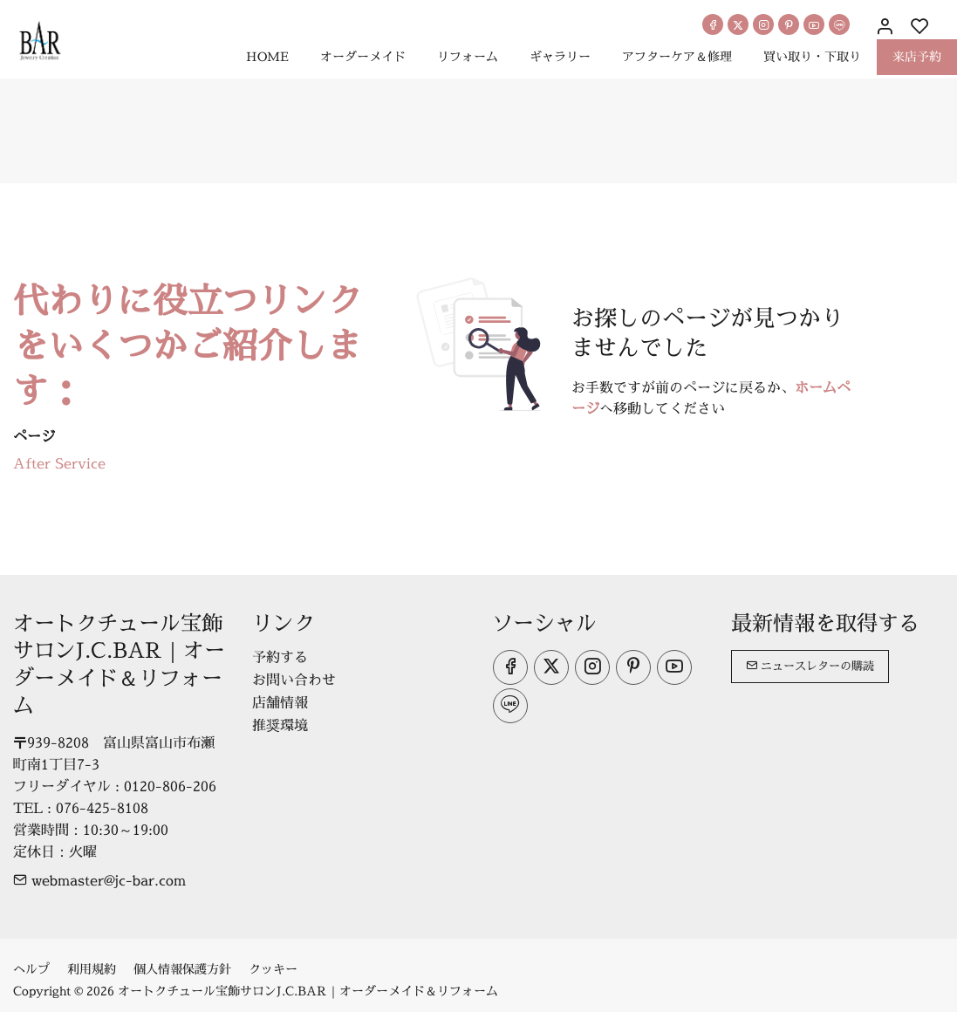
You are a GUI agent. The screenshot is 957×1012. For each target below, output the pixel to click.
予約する (280, 657)
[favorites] (919, 27)
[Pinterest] (788, 24)
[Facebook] (712, 24)
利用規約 (91, 969)
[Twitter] (738, 24)
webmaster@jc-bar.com (99, 880)
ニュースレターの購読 (810, 666)
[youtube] (813, 24)
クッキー (273, 969)
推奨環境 (280, 725)
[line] (839, 24)
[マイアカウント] (884, 27)
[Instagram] (763, 24)
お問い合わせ (294, 679)
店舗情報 (280, 702)
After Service (59, 463)
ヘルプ (31, 969)
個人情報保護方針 (182, 969)
